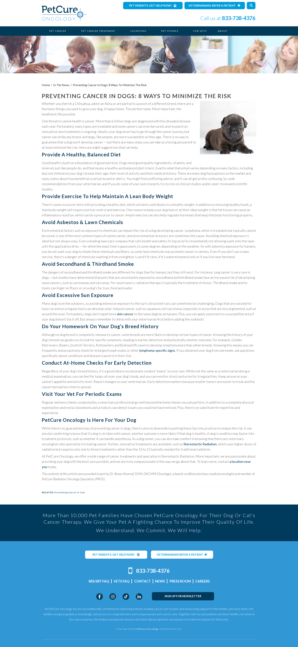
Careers (202, 581)
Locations (138, 31)
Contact (142, 581)
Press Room (180, 581)
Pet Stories (169, 31)
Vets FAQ (122, 581)
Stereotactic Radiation (200, 444)
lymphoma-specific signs (157, 350)
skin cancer (125, 314)
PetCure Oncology (64, 13)
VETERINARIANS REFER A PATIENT (182, 554)
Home (46, 85)
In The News (61, 85)
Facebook (99, 596)
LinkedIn (139, 596)
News (160, 581)
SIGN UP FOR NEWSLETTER (183, 596)
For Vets (200, 31)
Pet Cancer (57, 31)
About (223, 31)
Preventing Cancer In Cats (70, 492)
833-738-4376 (238, 18)
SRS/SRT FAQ (98, 581)
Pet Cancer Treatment (98, 31)
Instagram (112, 596)
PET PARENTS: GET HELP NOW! (116, 554)
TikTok (126, 596)
